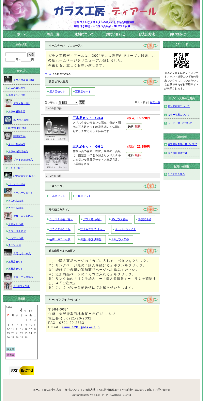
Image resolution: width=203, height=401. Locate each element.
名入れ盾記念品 (16, 88)
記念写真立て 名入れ (92, 229)
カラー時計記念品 (18, 151)
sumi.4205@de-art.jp (81, 327)
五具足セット (83, 91)
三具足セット (57, 91)
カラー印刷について (179, 114)
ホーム (22, 34)
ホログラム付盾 (16, 95)
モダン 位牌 (14, 245)
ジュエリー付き (16, 184)
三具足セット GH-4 (88, 118)
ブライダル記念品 (60, 229)
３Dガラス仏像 (120, 239)
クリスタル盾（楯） (61, 219)
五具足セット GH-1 (88, 146)
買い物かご (178, 34)
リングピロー (15, 168)
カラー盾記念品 (16, 111)
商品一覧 (53, 34)
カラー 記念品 (16, 207)
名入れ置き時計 (16, 144)
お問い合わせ (115, 34)
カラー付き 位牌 (17, 231)
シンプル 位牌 (16, 238)
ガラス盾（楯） (92, 219)
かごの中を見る (176, 174)
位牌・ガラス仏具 (60, 239)
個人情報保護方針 (177, 153)
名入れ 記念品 (16, 200)
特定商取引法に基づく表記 (182, 144)
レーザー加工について (180, 123)
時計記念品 (144, 219)
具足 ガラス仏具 (17, 253)
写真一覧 (155, 102)
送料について (84, 34)
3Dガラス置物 (119, 219)
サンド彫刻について (179, 106)
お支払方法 (147, 34)
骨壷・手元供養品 (91, 239)
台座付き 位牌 (16, 224)
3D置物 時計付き (17, 128)
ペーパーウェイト (125, 229)
